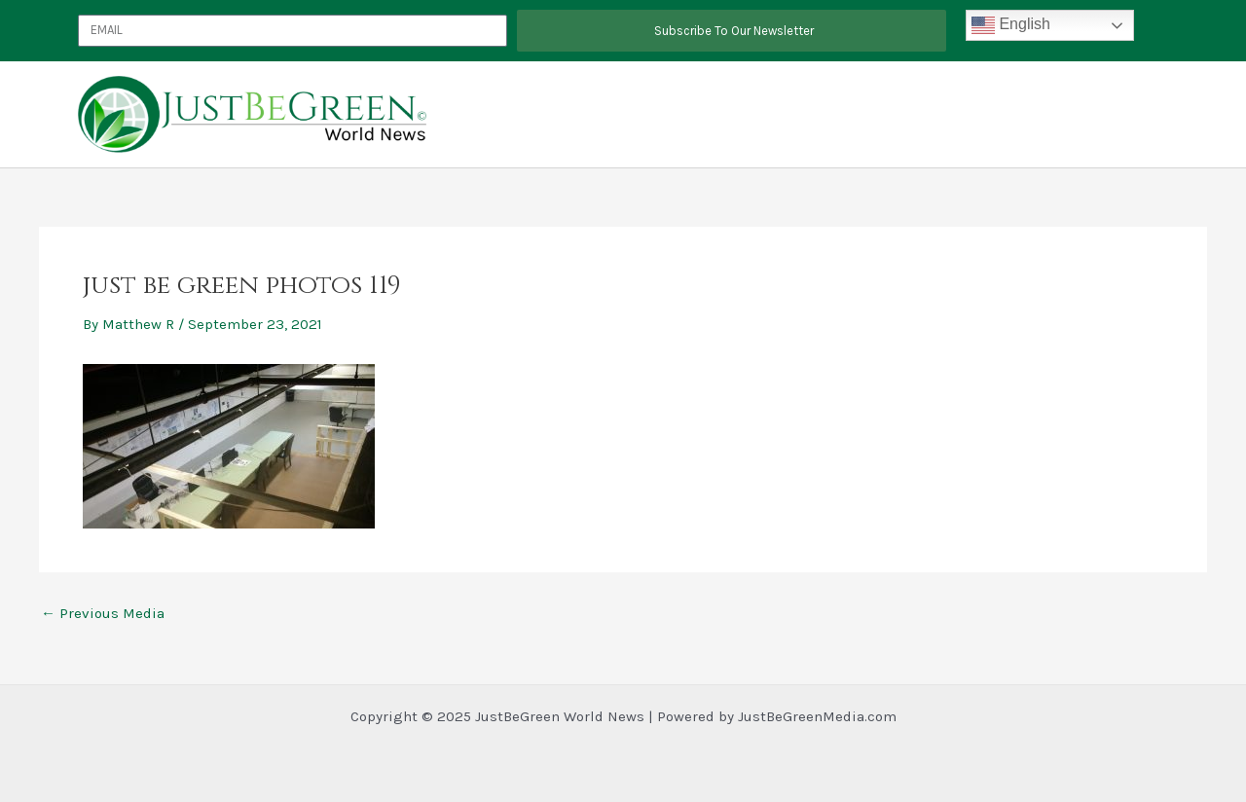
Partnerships (798, 115)
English (1010, 25)
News (1115, 114)
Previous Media (103, 613)
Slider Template (1040, 114)
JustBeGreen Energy (919, 114)
